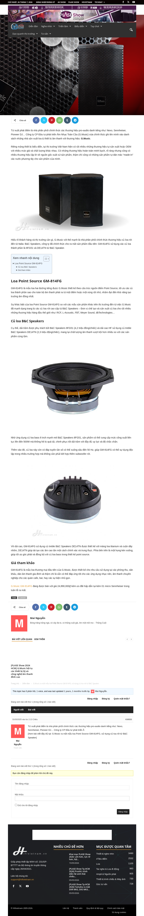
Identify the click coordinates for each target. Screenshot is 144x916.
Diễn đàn (33, 26)
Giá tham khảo (24, 270)
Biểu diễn (80, 26)
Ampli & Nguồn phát (106, 874)
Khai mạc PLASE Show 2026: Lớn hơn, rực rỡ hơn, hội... (80, 857)
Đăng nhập (92, 699)
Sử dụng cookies (119, 912)
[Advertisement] (72, 835)
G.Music (22, 598)
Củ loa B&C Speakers (27, 267)
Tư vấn (46, 33)
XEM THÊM (39, 639)
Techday (100, 2)
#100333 (128, 719)
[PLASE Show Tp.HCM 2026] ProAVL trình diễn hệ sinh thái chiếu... (79, 872)
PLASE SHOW (73, 2)
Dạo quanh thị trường (25, 33)
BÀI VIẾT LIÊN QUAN (22, 639)
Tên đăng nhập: (22, 784)
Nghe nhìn (48, 26)
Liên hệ (66, 908)
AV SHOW (62, 2)
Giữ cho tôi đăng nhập (28, 805)
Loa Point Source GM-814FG (28, 263)
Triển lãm (64, 26)
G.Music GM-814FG (21, 586)
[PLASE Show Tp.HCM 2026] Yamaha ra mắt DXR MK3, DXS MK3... (79, 887)
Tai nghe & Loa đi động (107, 869)
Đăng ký (106, 699)
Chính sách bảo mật (115, 908)
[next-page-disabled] (131, 639)
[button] (131, 30)
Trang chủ (15, 683)
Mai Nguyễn (37, 618)
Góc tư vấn (101, 884)
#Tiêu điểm (101, 859)
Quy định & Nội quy (94, 908)
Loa (98, 864)
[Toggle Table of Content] (45, 259)
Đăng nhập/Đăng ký (45, 2)
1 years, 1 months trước (75, 691)
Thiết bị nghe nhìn (105, 853)
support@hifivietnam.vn (22, 879)
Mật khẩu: (19, 794)
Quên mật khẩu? (122, 699)
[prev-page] (127, 639)
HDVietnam (87, 2)
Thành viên (77, 908)
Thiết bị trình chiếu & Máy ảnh (111, 879)
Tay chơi (96, 26)
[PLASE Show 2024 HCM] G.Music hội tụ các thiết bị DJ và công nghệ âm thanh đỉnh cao (22, 671)
